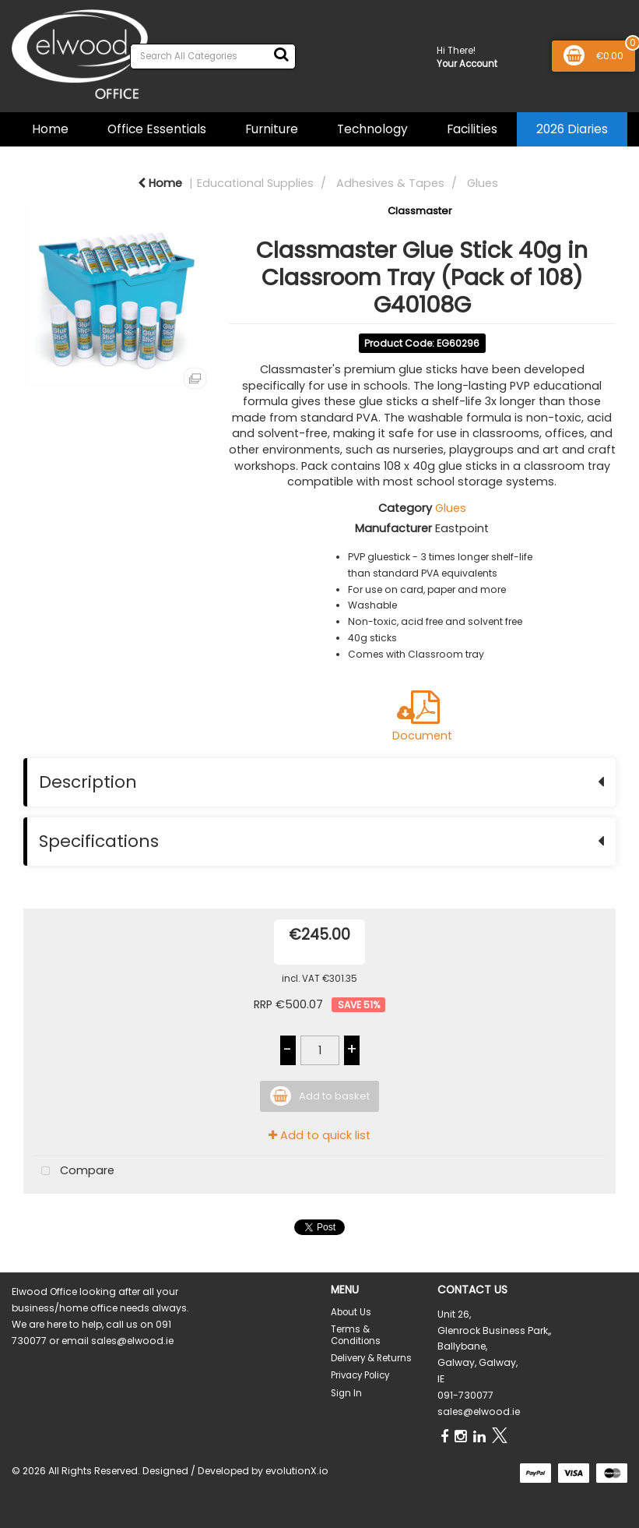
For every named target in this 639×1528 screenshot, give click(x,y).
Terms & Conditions (356, 1334)
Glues (482, 183)
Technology (372, 129)
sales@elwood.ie (478, 1411)
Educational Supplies (255, 183)
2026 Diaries (572, 129)
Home (50, 129)
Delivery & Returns (371, 1358)
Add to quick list (319, 1135)
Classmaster (420, 210)
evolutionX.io (296, 1470)
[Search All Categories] (213, 56)
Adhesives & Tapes (390, 183)
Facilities (472, 129)
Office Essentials (156, 129)
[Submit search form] (281, 54)
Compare (74, 1171)
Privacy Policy (360, 1375)
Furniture (271, 129)
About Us (351, 1312)
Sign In (346, 1393)
